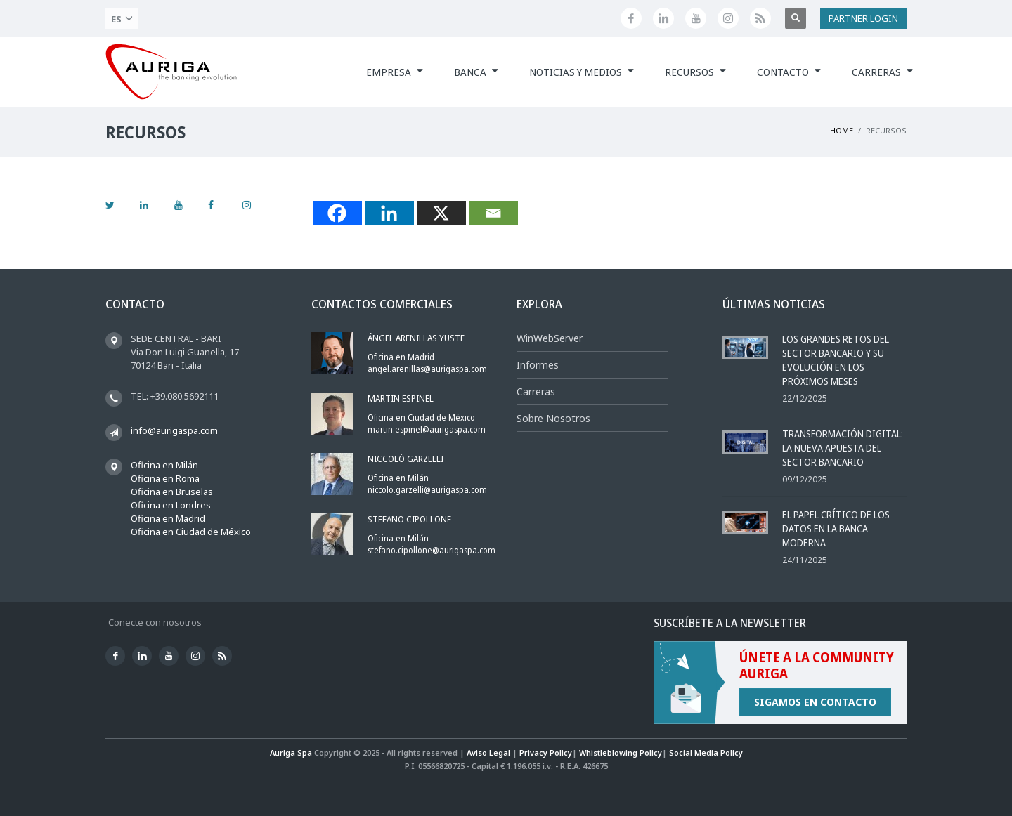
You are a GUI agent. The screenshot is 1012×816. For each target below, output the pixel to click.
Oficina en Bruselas (172, 491)
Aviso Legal (488, 752)
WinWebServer (550, 338)
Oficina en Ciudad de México (191, 531)
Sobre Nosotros (553, 418)
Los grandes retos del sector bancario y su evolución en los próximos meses (835, 360)
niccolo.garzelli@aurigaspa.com (427, 490)
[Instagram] (728, 18)
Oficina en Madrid (168, 518)
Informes (538, 364)
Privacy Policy (545, 752)
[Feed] (760, 18)
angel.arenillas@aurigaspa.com (427, 369)
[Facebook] (631, 18)
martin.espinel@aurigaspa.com (427, 429)
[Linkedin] (663, 18)
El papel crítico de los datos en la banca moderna (836, 528)
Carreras (536, 391)
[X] (441, 213)
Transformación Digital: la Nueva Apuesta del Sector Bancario (842, 447)
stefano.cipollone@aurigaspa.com (431, 550)
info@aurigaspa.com (174, 430)
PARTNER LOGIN (863, 18)
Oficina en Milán (164, 465)
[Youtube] (695, 18)
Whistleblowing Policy (620, 752)
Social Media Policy (706, 752)
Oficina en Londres (171, 505)
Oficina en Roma (165, 478)
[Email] (493, 213)
